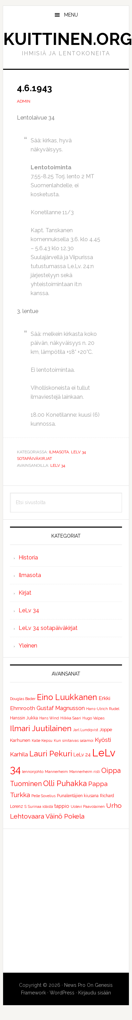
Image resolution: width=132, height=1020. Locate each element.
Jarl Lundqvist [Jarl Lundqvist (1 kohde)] (85, 730)
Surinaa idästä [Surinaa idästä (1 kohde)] (40, 806)
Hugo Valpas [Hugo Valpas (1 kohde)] (93, 718)
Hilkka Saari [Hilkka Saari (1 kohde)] (70, 718)
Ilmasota (59, 452)
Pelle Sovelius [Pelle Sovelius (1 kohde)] (43, 796)
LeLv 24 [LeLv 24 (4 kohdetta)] (82, 754)
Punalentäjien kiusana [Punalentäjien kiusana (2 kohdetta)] (78, 795)
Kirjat (25, 592)
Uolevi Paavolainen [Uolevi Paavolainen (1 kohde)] (88, 806)
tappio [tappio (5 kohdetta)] (61, 806)
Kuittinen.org (67, 39)
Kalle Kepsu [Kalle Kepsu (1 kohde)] (42, 740)
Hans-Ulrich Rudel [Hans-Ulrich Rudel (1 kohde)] (102, 709)
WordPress (62, 992)
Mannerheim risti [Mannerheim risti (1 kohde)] (84, 771)
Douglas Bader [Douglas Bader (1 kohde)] (22, 699)
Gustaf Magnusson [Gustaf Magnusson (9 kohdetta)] (61, 708)
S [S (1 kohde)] (25, 806)
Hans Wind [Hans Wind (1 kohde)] (49, 718)
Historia (28, 557)
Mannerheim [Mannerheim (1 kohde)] (56, 771)
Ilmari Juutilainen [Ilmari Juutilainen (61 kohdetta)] (41, 728)
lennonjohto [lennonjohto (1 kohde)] (32, 771)
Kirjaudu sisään (94, 992)
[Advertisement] (64, 900)
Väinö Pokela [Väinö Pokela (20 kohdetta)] (64, 816)
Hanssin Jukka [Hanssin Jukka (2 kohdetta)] (24, 718)
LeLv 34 (57, 465)
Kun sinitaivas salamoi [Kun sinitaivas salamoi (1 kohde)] (73, 740)
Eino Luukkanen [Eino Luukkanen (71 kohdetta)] (67, 697)
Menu (71, 15)
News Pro (74, 985)
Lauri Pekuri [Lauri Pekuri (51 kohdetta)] (50, 753)
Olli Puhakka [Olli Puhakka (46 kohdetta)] (65, 783)
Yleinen (28, 645)
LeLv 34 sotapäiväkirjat (48, 628)
